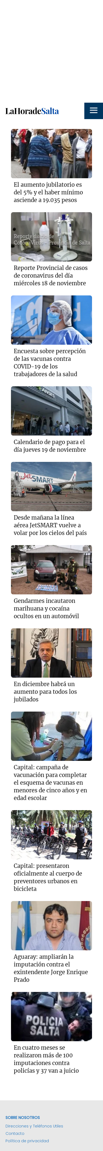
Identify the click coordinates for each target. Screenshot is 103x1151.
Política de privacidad (27, 1141)
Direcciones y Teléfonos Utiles (34, 1126)
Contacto (14, 1133)
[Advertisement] (51, 51)
